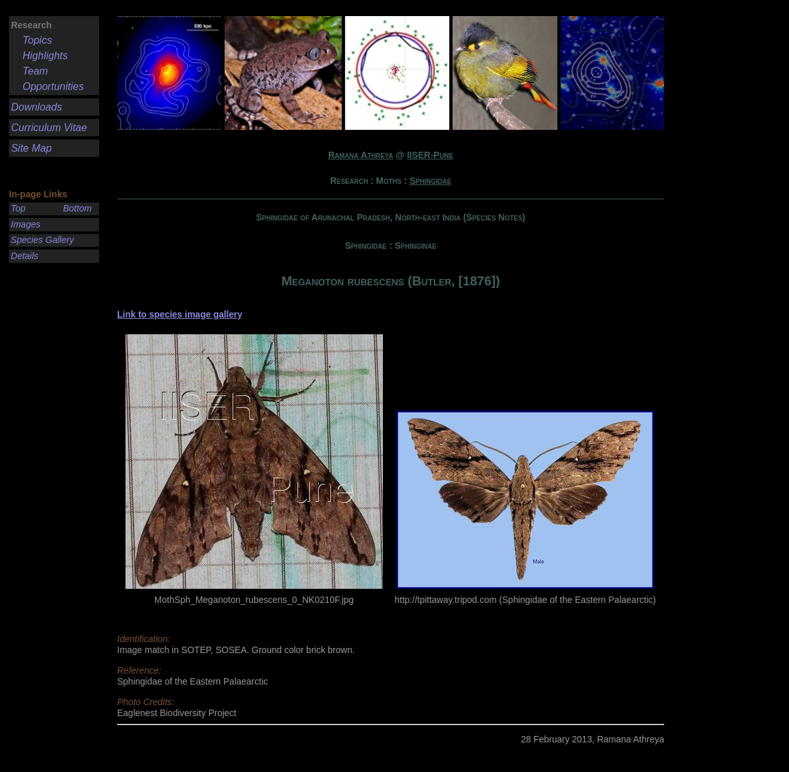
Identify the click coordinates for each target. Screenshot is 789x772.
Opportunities (53, 86)
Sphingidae (430, 180)
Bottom (77, 208)
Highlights (45, 55)
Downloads (36, 107)
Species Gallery (42, 240)
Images (26, 224)
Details (25, 256)
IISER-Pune (430, 155)
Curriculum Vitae (49, 127)
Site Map (31, 148)
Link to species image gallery (180, 314)
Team (35, 71)
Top (18, 208)
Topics (37, 40)
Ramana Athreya (360, 155)
